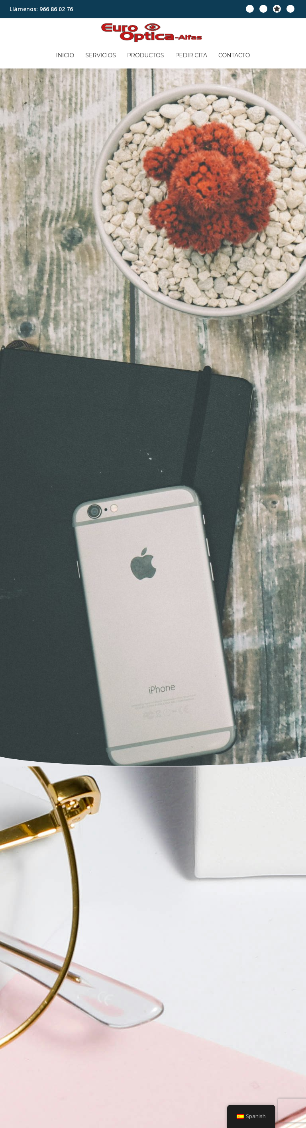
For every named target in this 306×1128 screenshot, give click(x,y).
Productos (145, 51)
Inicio (72, 51)
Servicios (104, 51)
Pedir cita (188, 51)
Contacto (227, 51)
